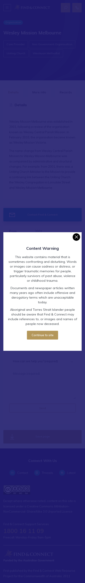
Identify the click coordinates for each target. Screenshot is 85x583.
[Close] (76, 237)
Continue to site (43, 335)
